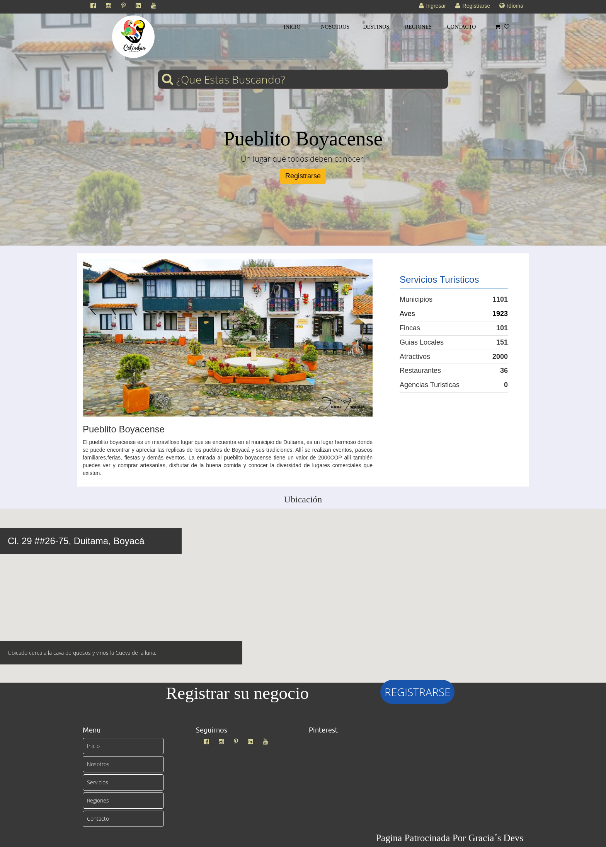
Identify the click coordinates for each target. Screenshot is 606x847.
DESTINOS (376, 27)
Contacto (98, 818)
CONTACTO (461, 27)
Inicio (93, 746)
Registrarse (303, 176)
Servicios (97, 782)
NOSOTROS (335, 27)
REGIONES (418, 27)
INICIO (292, 27)
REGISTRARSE (417, 692)
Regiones (98, 800)
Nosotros (98, 764)
